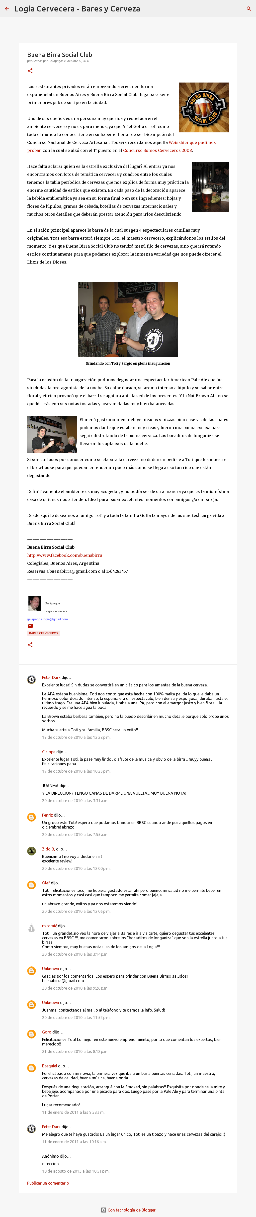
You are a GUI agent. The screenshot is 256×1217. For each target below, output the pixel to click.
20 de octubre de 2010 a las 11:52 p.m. (76, 1017)
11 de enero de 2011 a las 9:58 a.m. (73, 1112)
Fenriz (47, 815)
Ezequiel (49, 1066)
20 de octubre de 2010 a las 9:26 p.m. (75, 988)
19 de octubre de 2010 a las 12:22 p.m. (76, 737)
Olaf (46, 883)
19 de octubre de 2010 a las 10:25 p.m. (76, 771)
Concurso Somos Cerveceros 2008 (157, 150)
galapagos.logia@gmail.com (47, 619)
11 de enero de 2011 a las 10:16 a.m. (74, 1141)
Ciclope (48, 751)
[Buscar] (147, 9)
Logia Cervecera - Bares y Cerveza (77, 8)
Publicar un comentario (48, 1183)
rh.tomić (49, 926)
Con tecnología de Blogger (128, 1210)
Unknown (50, 968)
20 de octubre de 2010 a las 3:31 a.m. (75, 800)
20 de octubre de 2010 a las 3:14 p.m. (75, 954)
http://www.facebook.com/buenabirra (64, 555)
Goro (46, 1032)
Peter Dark (51, 677)
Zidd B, (48, 849)
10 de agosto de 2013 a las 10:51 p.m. (75, 1171)
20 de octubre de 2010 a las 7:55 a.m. (75, 834)
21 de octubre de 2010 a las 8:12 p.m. (75, 1051)
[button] (30, 71)
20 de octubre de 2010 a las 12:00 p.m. (76, 868)
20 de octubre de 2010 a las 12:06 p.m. (76, 911)
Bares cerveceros (43, 633)
